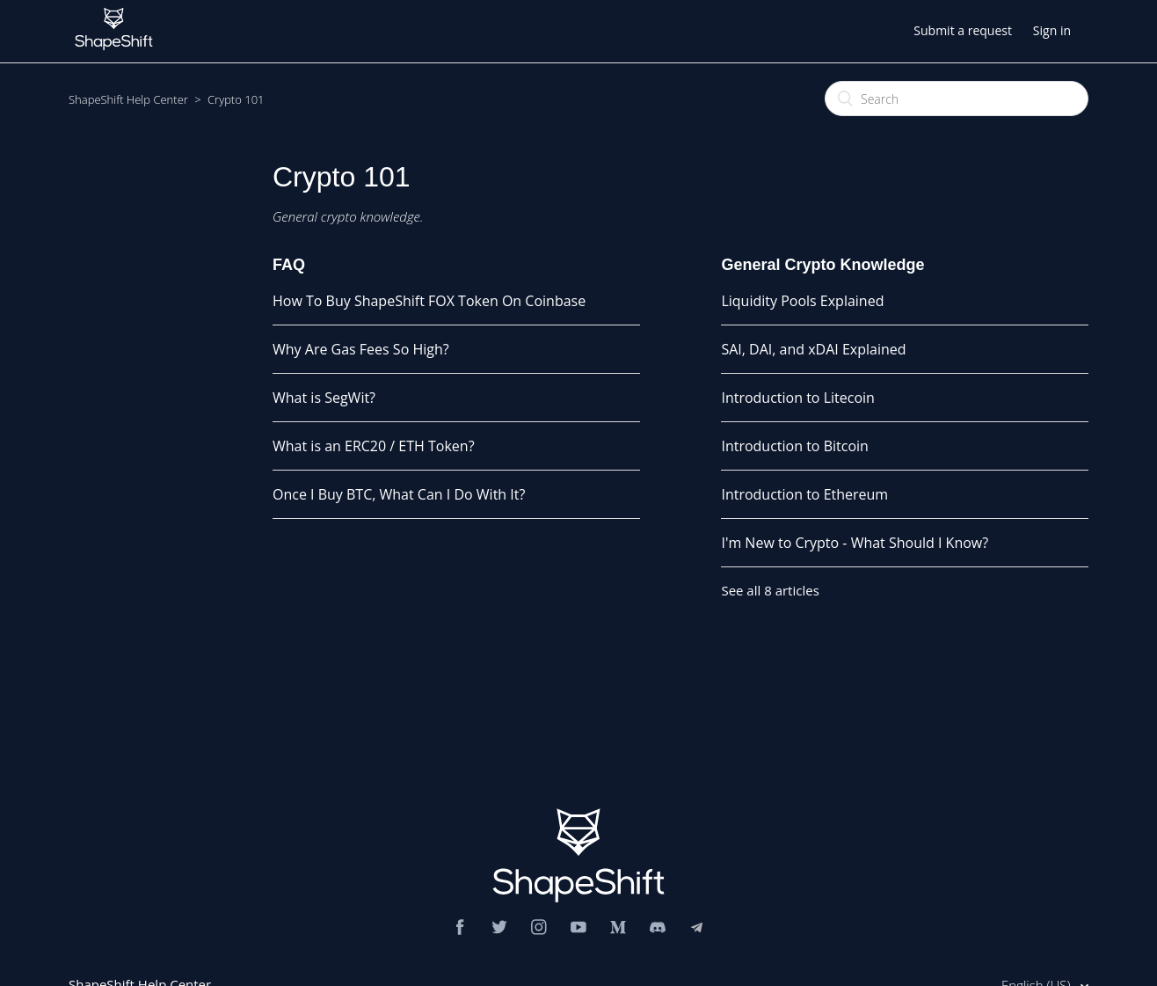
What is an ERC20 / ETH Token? (374, 446)
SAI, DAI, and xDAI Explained (813, 349)
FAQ (289, 265)
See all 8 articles (770, 590)
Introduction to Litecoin (797, 397)
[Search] (956, 98)
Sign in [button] (1052, 30)
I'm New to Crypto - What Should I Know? (854, 542)
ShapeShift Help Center (128, 99)
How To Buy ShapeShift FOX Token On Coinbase (429, 300)
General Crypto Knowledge (822, 265)
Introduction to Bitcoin (794, 446)
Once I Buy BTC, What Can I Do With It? (399, 494)
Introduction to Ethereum (804, 494)
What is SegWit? (324, 397)
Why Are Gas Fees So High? (361, 349)
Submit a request (962, 30)
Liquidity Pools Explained (802, 300)
